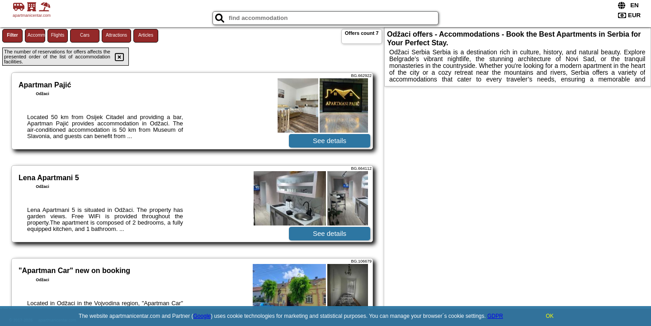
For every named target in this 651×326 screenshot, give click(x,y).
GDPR (495, 316)
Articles (145, 35)
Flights (57, 35)
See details (329, 140)
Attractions (116, 35)
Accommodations (36, 35)
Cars (85, 35)
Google (202, 316)
